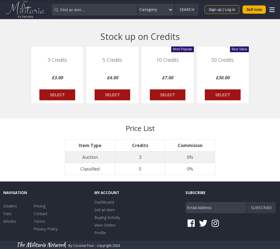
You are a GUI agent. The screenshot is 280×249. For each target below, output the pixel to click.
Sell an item (104, 209)
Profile (100, 232)
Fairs (7, 213)
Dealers (10, 206)
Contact (41, 213)
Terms (39, 221)
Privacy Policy (46, 229)
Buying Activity (107, 217)
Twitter (203, 223)
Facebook (191, 223)
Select (57, 95)
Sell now (254, 9)
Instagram (215, 223)
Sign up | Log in (222, 9)
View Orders (105, 225)
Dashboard (104, 202)
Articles (9, 221)
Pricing (39, 206)
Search (186, 9)
